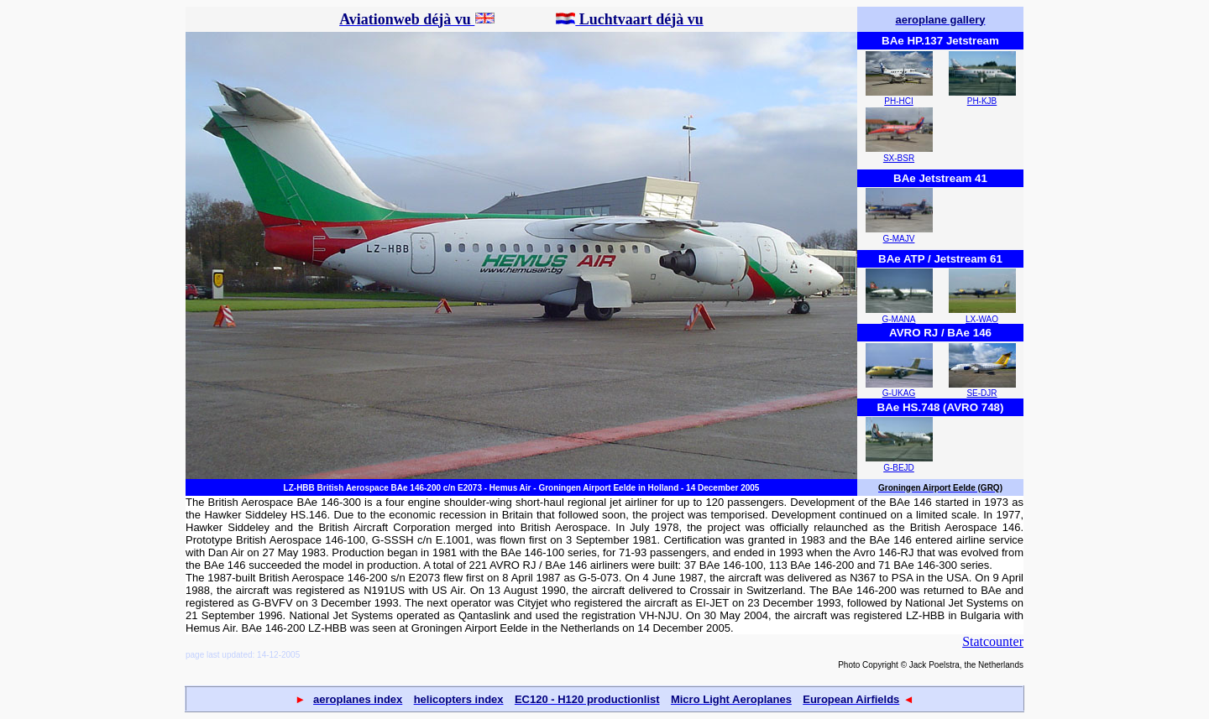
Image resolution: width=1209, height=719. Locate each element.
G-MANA (899, 319)
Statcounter (992, 641)
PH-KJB (982, 101)
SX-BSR (898, 158)
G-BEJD (898, 467)
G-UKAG (898, 393)
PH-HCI (898, 101)
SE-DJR (981, 393)
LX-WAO (982, 319)
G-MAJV (899, 238)
